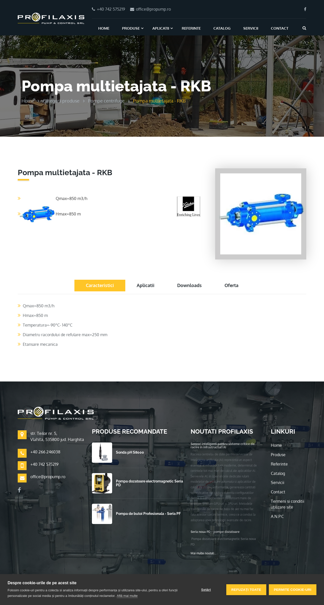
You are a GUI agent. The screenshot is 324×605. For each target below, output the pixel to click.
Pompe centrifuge (106, 101)
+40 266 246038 (45, 451)
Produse (131, 28)
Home (103, 28)
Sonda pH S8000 (130, 452)
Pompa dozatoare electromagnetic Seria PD (149, 483)
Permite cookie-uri (292, 590)
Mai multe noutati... (203, 553)
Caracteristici (100, 285)
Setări (206, 590)
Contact (279, 28)
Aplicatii (160, 28)
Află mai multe (127, 596)
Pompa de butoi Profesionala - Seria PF (148, 514)
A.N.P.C (277, 516)
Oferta (231, 285)
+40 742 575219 (44, 464)
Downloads (189, 285)
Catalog (222, 28)
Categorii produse (61, 101)
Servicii (250, 28)
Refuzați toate (246, 590)
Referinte (191, 28)
